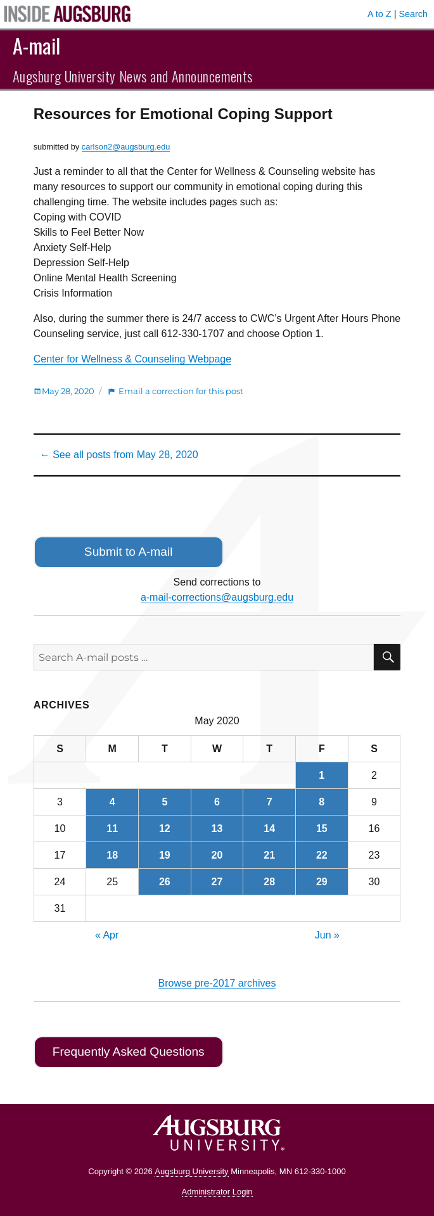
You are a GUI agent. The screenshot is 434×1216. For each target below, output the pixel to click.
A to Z (379, 14)
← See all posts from (119, 454)
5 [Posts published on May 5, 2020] (164, 802)
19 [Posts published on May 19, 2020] (164, 855)
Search (413, 14)
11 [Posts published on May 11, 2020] (112, 828)
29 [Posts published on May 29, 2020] (322, 881)
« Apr (106, 935)
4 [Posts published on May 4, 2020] (112, 802)
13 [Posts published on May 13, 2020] (217, 828)
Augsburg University (191, 1171)
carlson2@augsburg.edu (126, 146)
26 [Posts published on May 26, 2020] (164, 881)
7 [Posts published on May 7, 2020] (269, 802)
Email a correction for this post (180, 391)
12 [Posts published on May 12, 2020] (164, 828)
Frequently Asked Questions (129, 1051)
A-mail (36, 45)
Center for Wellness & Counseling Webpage (132, 359)
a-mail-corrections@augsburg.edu (217, 597)
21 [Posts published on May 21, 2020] (269, 855)
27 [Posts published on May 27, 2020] (217, 881)
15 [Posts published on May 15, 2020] (322, 828)
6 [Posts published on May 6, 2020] (217, 802)
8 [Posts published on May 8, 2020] (321, 802)
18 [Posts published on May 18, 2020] (112, 855)
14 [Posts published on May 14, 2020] (269, 828)
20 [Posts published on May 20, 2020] (217, 855)
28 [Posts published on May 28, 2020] (269, 881)
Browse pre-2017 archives (217, 983)
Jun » (327, 935)
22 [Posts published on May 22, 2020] (322, 855)
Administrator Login (217, 1191)
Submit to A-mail (128, 551)
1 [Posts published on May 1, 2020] (321, 775)
